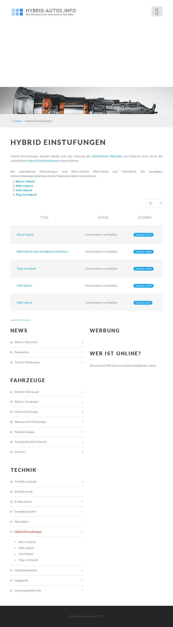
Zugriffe (145, 217)
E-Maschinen (23, 501)
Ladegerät (21, 580)
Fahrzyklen (22, 521)
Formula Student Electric (31, 441)
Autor (103, 217)
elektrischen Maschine (107, 156)
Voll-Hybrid (24, 285)
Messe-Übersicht (26, 342)
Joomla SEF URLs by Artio (20, 320)
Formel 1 (20, 452)
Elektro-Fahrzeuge (27, 392)
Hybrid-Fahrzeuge (26, 411)
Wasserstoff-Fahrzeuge (30, 422)
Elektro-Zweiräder (27, 401)
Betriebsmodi (23, 491)
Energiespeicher (25, 511)
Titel (44, 217)
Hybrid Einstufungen (28, 531)
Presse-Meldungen (27, 362)
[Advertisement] (86, 55)
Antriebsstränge (26, 481)
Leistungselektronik (28, 590)
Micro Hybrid (25, 234)
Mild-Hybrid (24, 302)
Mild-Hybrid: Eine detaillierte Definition (42, 251)
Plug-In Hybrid (26, 268)
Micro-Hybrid (27, 542)
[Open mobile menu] (157, 11)
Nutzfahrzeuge (24, 432)
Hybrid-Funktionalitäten (43, 160)
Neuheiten (22, 352)
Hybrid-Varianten (26, 570)
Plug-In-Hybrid (28, 560)
